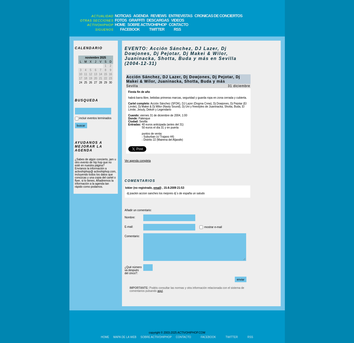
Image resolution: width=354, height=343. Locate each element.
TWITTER (156, 29)
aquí (160, 290)
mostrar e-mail (213, 227)
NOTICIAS (123, 16)
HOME (120, 24)
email (157, 187)
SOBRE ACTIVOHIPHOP (147, 24)
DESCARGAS (158, 20)
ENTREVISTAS (180, 16)
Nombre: (130, 217)
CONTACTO (178, 24)
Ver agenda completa (138, 160)
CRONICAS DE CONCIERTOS (218, 16)
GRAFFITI (137, 20)
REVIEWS (158, 16)
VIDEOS (177, 20)
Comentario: (132, 236)
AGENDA (141, 16)
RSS (177, 29)
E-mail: (129, 226)
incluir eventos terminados (95, 118)
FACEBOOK (130, 29)
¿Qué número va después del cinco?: (133, 270)
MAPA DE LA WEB (125, 337)
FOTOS (121, 20)
